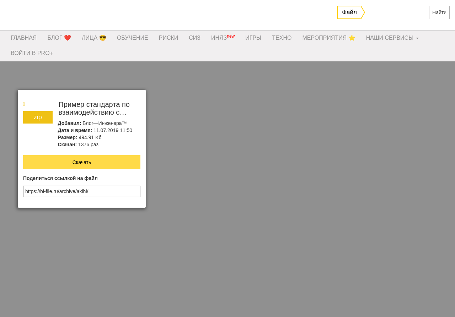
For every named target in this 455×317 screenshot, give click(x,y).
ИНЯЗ (223, 37)
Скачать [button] (82, 162)
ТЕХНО (281, 38)
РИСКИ (168, 38)
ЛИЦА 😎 (94, 38)
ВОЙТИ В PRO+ (32, 53)
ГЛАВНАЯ (24, 38)
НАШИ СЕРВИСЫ (392, 38)
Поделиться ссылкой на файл (60, 178)
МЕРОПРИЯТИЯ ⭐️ (328, 38)
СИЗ (194, 38)
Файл (349, 12)
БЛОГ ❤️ (59, 38)
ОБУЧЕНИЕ (132, 38)
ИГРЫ (253, 38)
